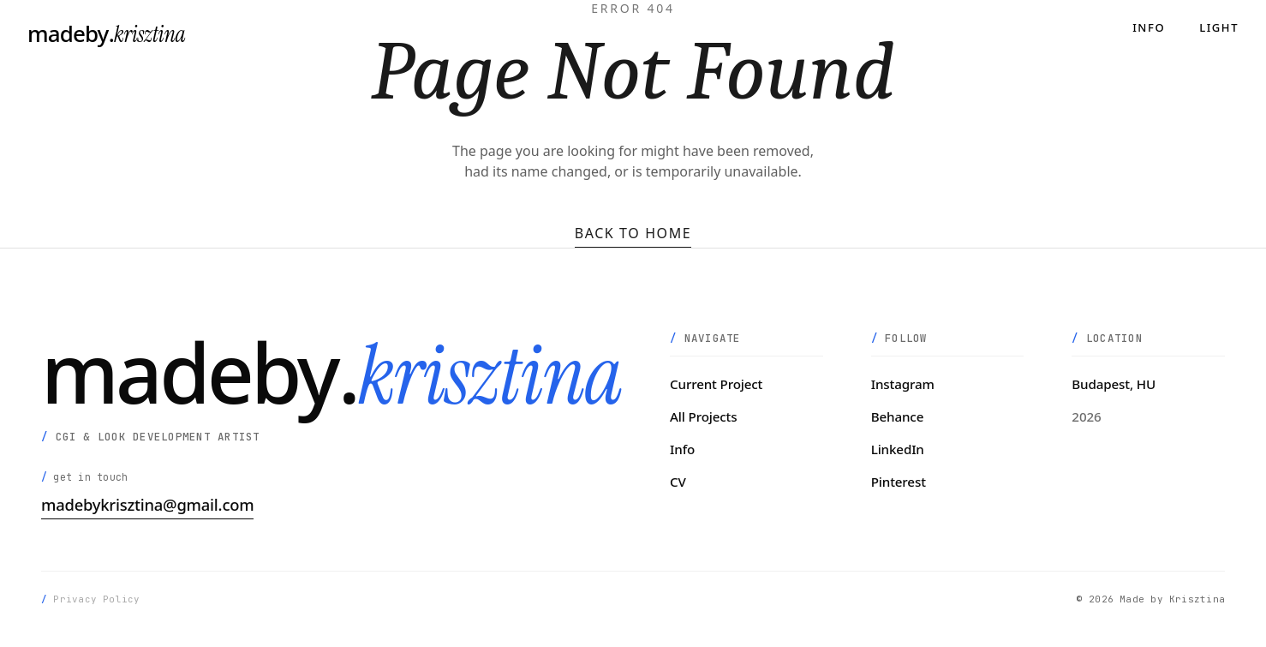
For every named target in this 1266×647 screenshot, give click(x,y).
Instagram (903, 383)
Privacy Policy (96, 599)
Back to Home (633, 233)
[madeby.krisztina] (106, 34)
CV (678, 481)
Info (1148, 27)
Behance (897, 416)
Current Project (716, 383)
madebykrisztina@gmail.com (147, 504)
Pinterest (898, 481)
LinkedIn (897, 449)
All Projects (703, 416)
